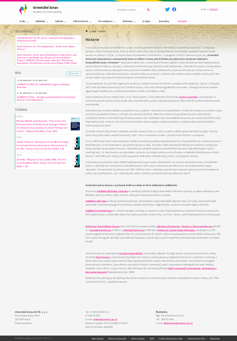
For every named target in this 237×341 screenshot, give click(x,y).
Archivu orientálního (131, 253)
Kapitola (20, 116)
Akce (18, 72)
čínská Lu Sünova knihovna (197, 226)
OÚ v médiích (23, 31)
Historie (102, 31)
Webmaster (215, 338)
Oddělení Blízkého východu (112, 191)
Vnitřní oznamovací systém (171, 338)
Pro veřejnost (105, 21)
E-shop (146, 21)
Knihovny (127, 21)
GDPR (151, 338)
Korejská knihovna (100, 230)
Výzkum (59, 21)
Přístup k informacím (117, 338)
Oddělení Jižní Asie (96, 201)
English (213, 9)
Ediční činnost (80, 21)
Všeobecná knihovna (168, 226)
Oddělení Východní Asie (99, 210)
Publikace (21, 109)
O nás (22, 21)
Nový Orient (103, 257)
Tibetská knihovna (133, 230)
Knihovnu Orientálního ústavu (103, 226)
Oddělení (40, 21)
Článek (19, 138)
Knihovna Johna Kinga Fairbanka (176, 230)
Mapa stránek (98, 338)
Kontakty (164, 21)
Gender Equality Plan (196, 338)
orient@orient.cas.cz (105, 319)
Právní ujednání (138, 338)
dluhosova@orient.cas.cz (178, 323)
